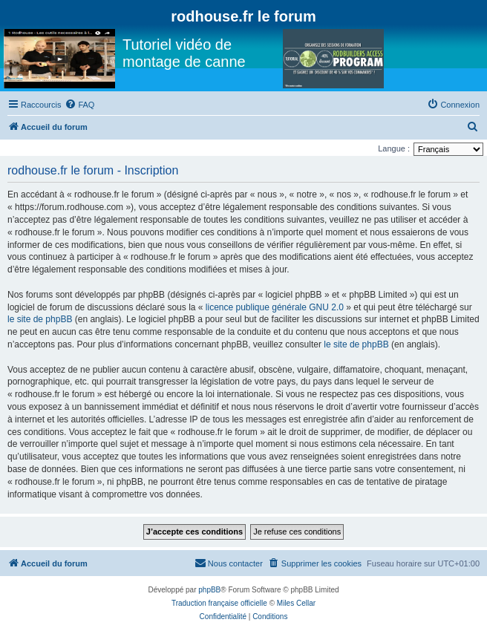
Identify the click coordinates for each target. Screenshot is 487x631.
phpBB (209, 590)
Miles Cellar (296, 603)
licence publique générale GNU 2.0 (275, 307)
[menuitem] (79, 105)
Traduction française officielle (219, 603)
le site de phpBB (39, 319)
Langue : (394, 148)
